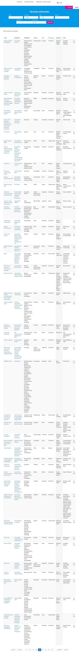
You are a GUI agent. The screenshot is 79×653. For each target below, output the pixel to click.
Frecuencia (34, 20)
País (41, 15)
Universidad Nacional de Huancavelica (17, 178)
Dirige (58, 38)
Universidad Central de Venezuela (17, 121)
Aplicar (50, 22)
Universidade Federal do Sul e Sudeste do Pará (18, 275)
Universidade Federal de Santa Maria (18, 460)
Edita (64, 38)
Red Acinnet (17, 361)
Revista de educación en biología (7, 326)
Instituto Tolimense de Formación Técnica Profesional (17, 628)
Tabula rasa (7, 537)
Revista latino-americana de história (7, 112)
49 (52, 649)
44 (36, 649)
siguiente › (59, 649)
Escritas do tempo (8, 273)
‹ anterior (19, 649)
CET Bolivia (17, 184)
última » (66, 649)
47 (46, 649)
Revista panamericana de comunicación (8, 473)
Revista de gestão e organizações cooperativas (8, 460)
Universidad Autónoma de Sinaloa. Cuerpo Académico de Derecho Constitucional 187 (18, 238)
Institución (18, 20)
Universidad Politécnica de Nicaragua (17, 94)
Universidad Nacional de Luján (17, 222)
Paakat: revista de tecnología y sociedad (8, 70)
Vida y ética (6, 563)
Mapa (76, 7)
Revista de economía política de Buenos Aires (8, 193)
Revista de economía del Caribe (7, 172)
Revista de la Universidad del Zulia (7, 581)
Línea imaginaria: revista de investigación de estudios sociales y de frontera (8, 101)
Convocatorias (29, 2)
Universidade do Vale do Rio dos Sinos (18, 112)
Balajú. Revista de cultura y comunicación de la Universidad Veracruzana (8, 296)
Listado (70, 7)
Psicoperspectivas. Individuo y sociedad (8, 616)
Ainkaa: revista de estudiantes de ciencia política (8, 496)
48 (49, 649)
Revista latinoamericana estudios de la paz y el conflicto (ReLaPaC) (8, 150)
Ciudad (56, 15)
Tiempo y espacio (8, 340)
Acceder (59, 2)
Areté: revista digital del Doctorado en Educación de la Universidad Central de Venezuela (7, 124)
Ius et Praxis (7, 131)
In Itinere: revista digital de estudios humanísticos (8, 202)
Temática (26, 15)
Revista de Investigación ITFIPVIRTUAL (7, 627)
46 (42, 649)
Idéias (5, 253)
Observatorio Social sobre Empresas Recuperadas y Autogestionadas (8, 350)
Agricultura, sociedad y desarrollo (6, 77)
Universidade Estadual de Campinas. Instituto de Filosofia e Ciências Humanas (17, 258)
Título (10, 15)
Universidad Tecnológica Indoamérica (17, 228)
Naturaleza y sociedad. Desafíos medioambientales (8, 522)
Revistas (19, 2)
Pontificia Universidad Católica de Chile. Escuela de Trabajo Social (18, 305)
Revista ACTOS (7, 543)
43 (33, 649)
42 (30, 649)
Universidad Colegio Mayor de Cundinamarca (18, 539)
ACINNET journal (8, 361)
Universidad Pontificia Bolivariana (17, 436)
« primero (13, 649)
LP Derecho (6, 163)
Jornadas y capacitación (43, 2)
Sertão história (7, 448)
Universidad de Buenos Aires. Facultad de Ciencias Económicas (18, 195)
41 (27, 649)
